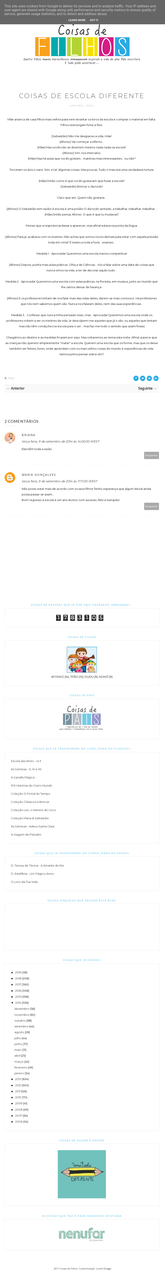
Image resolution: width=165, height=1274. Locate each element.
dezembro (21, 1008)
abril (17, 1055)
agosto (19, 1032)
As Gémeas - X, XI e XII (26, 769)
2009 (18, 1103)
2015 (18, 996)
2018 (18, 978)
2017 (18, 984)
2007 (18, 1115)
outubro (20, 1020)
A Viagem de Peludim (26, 834)
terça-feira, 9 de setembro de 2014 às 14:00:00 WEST (60, 441)
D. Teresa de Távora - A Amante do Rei (37, 865)
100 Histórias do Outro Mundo (31, 785)
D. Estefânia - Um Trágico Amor (32, 873)
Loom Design (103, 1268)
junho (18, 1044)
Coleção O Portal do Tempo (30, 793)
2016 (18, 990)
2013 (18, 1079)
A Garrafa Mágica (23, 777)
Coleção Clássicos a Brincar (30, 802)
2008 (19, 1109)
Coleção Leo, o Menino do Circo (33, 810)
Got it (94, 20)
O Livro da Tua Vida (24, 882)
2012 (18, 1085)
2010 (18, 1097)
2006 (18, 1121)
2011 (17, 1091)
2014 (18, 1002)
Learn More (77, 20)
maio (17, 1049)
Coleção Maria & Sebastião (30, 818)
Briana (28, 435)
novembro (21, 1014)
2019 (18, 972)
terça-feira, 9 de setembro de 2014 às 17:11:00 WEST (59, 481)
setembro (21, 1026)
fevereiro (20, 1067)
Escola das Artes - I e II (26, 761)
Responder (151, 455)
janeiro (19, 1073)
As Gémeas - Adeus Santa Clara (32, 826)
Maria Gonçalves (39, 475)
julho (17, 1038)
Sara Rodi (77, 105)
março (19, 1061)
